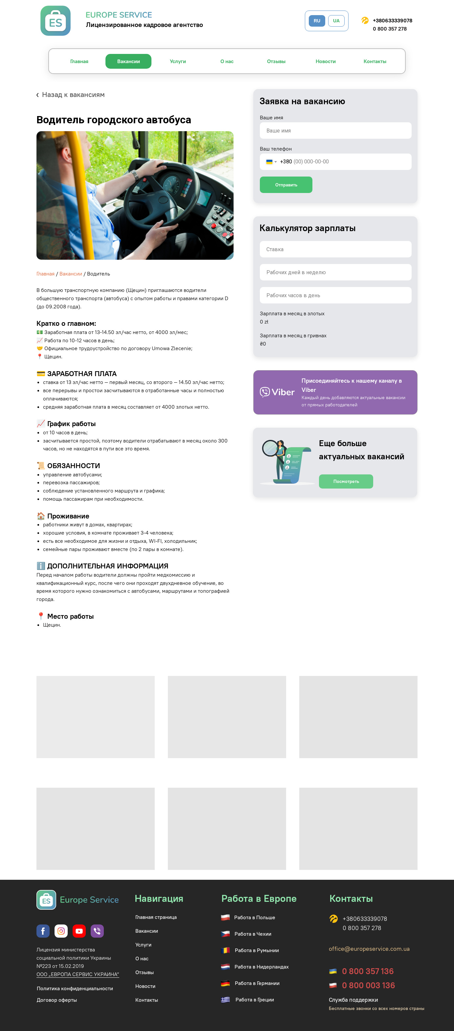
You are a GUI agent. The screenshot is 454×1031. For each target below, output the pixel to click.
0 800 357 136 (368, 971)
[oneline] (336, 249)
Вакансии (70, 273)
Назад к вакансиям (73, 94)
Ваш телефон (276, 148)
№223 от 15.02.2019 (60, 966)
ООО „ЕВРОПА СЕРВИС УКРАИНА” (77, 974)
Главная (45, 273)
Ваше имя (271, 117)
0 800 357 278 (390, 28)
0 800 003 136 (368, 985)
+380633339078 (392, 20)
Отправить (286, 185)
